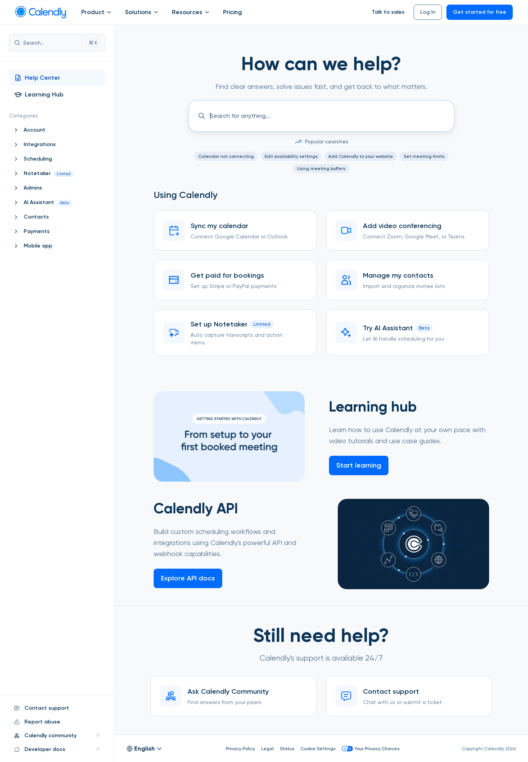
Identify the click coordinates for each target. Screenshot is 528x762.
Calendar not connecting (226, 156)
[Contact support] (409, 696)
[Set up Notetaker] (235, 332)
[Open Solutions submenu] (156, 12)
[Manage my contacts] (407, 280)
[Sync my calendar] (235, 230)
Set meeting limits (424, 156)
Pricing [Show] (232, 12)
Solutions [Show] (142, 12)
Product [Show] (97, 12)
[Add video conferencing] (407, 230)
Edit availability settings (291, 156)
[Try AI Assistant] (407, 332)
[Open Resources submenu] (207, 12)
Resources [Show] (191, 12)
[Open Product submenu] (109, 12)
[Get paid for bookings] (235, 280)
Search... (57, 43)
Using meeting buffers (321, 168)
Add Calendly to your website (360, 156)
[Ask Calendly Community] (234, 696)
